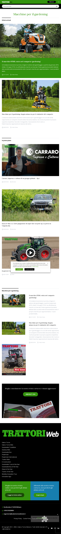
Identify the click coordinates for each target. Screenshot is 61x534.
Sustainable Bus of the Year (10, 467)
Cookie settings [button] (29, 269)
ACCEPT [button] (19, 269)
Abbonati (51, 2)
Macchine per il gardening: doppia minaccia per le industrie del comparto (27, 114)
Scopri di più (40, 495)
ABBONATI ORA (30, 394)
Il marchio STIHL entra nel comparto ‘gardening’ (21, 61)
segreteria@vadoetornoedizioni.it (14, 514)
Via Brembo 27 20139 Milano (11, 507)
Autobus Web (6, 450)
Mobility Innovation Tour (9, 474)
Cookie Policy (27, 518)
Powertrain (5, 454)
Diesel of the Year (7, 469)
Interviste (14, 182)
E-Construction (6, 462)
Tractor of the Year (7, 471)
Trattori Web (6, 459)
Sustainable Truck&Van (9, 447)
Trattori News (15, 74)
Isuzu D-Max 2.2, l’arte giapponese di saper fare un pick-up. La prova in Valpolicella (26, 225)
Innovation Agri (6, 476)
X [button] (47, 263)
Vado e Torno (6, 442)
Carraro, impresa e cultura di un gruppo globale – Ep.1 (20, 178)
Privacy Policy (18, 518)
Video (13, 274)
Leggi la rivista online (15, 495)
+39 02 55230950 (8, 510)
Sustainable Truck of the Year (11, 464)
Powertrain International (9, 457)
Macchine (14, 229)
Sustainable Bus (7, 452)
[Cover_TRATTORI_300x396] (30, 359)
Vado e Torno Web (7, 445)
